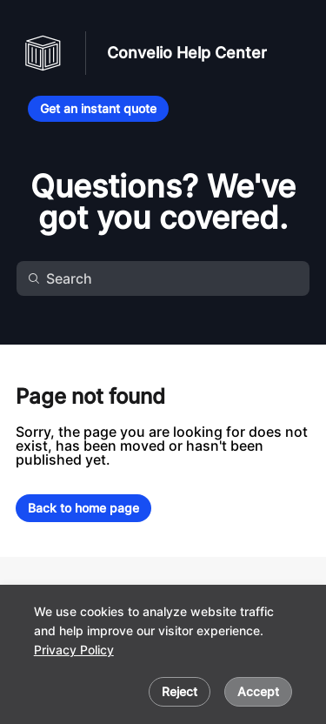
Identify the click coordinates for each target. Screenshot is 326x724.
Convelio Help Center (187, 53)
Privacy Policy (74, 649)
